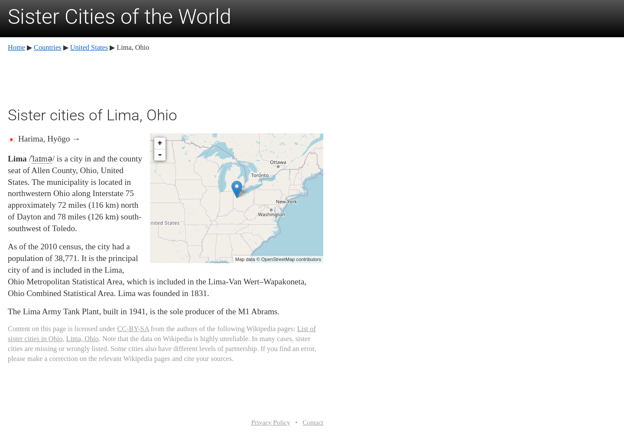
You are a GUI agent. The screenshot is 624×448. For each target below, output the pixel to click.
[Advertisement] (165, 77)
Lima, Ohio (82, 339)
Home (16, 47)
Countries (47, 47)
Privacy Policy (270, 422)
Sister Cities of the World (119, 16)
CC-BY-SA (133, 329)
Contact (312, 422)
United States (89, 47)
